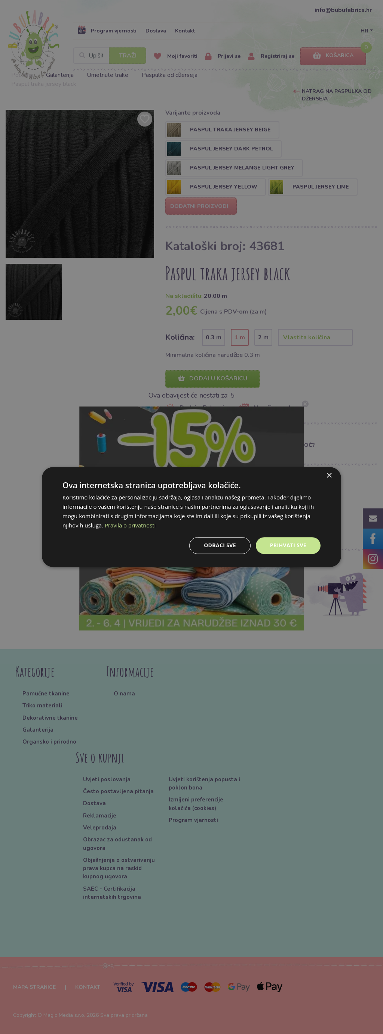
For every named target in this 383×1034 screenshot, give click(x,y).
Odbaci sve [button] (219, 545)
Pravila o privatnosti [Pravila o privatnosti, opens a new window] (130, 525)
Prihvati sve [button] (288, 545)
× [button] (329, 476)
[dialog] (191, 517)
